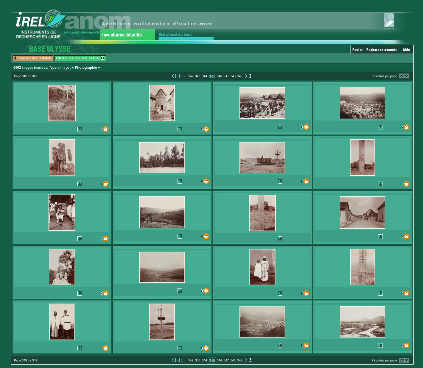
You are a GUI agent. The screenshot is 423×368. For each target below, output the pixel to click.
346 (219, 76)
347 (226, 76)
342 (191, 76)
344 (204, 76)
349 (239, 76)
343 (197, 76)
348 (232, 76)
